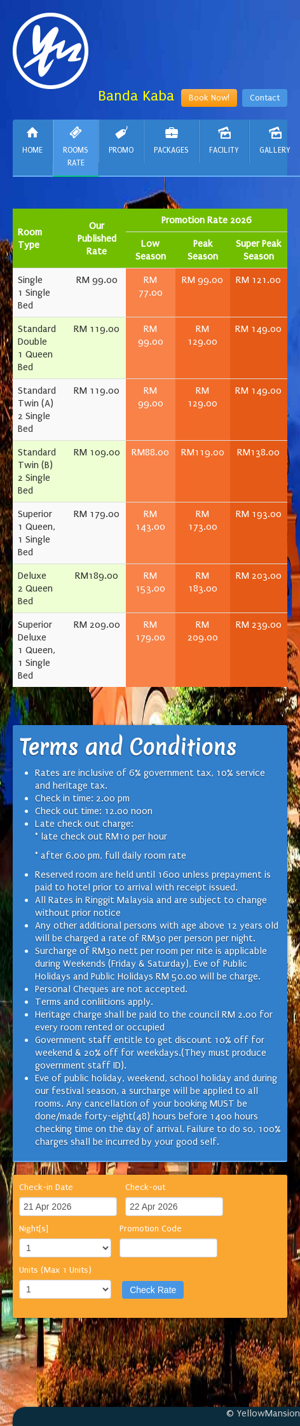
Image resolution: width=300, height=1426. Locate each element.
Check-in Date (46, 1187)
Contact (265, 97)
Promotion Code (150, 1228)
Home (32, 140)
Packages (171, 140)
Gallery (274, 140)
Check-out (145, 1187)
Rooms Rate (75, 146)
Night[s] (33, 1228)
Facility (224, 140)
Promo (121, 140)
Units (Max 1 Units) (55, 1270)
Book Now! (209, 97)
